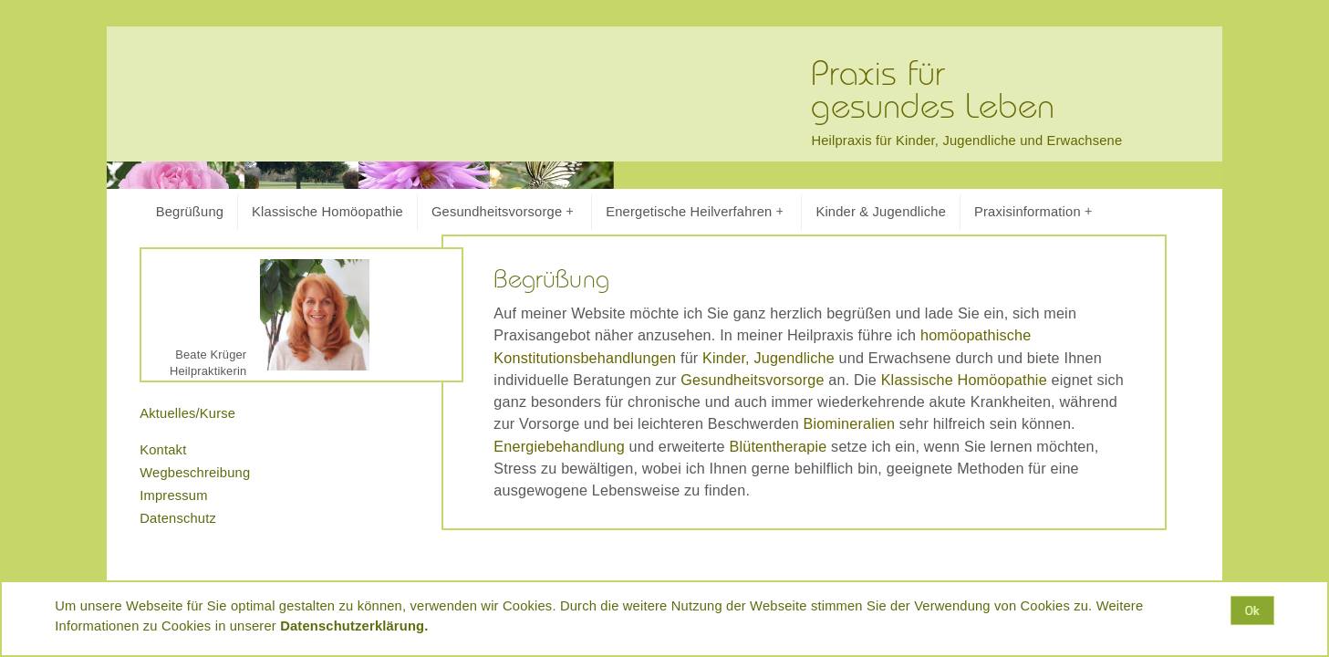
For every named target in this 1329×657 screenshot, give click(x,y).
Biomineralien (849, 423)
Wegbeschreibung (195, 472)
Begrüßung (189, 211)
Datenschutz (178, 518)
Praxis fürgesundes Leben (932, 91)
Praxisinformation (1033, 212)
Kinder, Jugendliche (768, 357)
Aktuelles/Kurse (187, 413)
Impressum (173, 495)
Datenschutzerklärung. (354, 626)
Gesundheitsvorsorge (502, 212)
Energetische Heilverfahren (694, 212)
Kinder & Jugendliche (880, 211)
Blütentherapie (777, 446)
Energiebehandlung (559, 446)
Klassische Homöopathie (327, 211)
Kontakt (163, 450)
